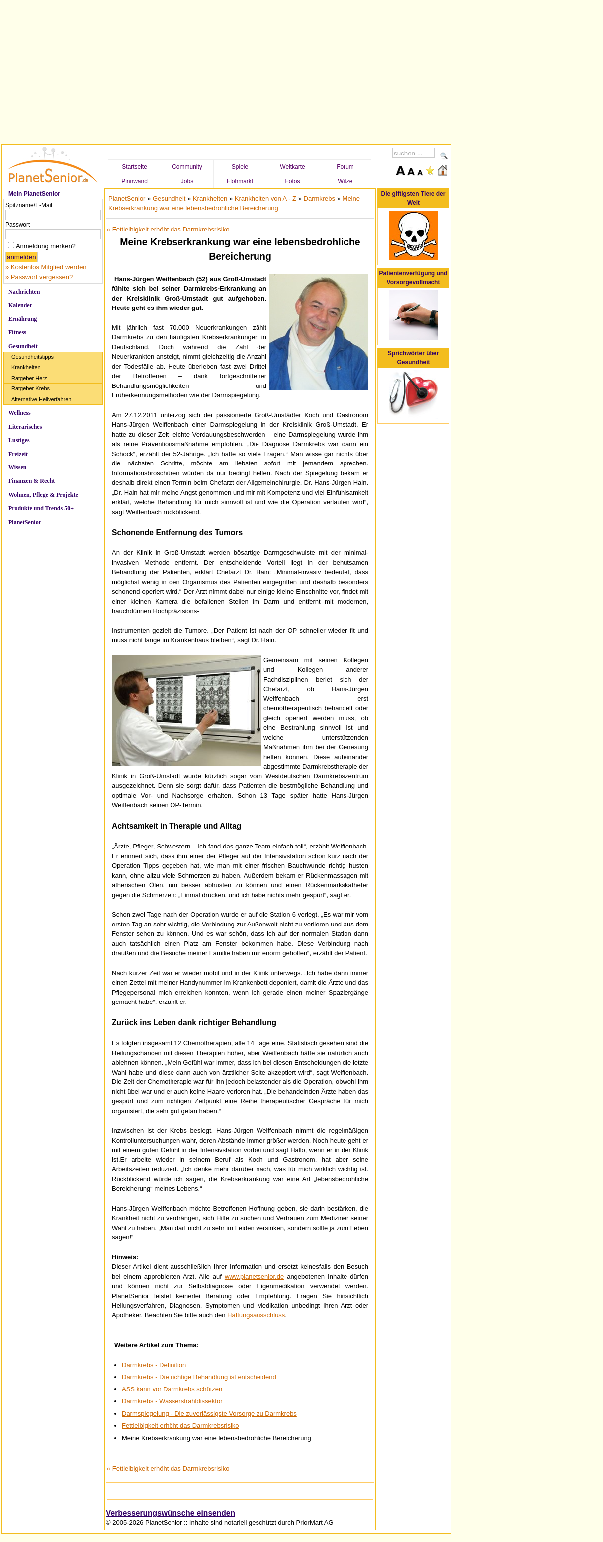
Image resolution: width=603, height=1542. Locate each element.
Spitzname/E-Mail (28, 205)
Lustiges (19, 440)
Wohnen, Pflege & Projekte (43, 494)
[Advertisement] (227, 70)
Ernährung (22, 318)
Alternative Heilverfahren (41, 399)
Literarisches (25, 426)
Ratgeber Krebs (30, 388)
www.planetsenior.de (254, 1276)
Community (187, 166)
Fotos (292, 181)
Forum (345, 166)
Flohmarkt (240, 181)
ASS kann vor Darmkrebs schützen (172, 1389)
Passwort (17, 224)
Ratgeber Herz (29, 378)
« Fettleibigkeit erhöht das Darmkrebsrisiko (168, 229)
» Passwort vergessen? (39, 277)
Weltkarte (292, 166)
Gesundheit (23, 346)
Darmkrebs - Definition (154, 1365)
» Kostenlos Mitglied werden (45, 267)
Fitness (17, 332)
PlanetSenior (24, 522)
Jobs (187, 181)
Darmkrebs (320, 198)
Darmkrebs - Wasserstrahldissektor (172, 1401)
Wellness (19, 412)
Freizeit (18, 454)
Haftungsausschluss (256, 1315)
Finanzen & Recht (31, 480)
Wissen (17, 467)
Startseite (134, 166)
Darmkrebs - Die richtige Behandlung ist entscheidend (199, 1377)
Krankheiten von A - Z (265, 198)
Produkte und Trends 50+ (41, 508)
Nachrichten (24, 291)
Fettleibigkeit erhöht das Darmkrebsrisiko (180, 1425)
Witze (345, 181)
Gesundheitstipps (32, 357)
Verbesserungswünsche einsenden (170, 1513)
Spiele (240, 166)
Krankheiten (26, 367)
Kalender (20, 305)
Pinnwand (134, 181)
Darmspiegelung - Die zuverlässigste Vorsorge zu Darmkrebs (209, 1413)
